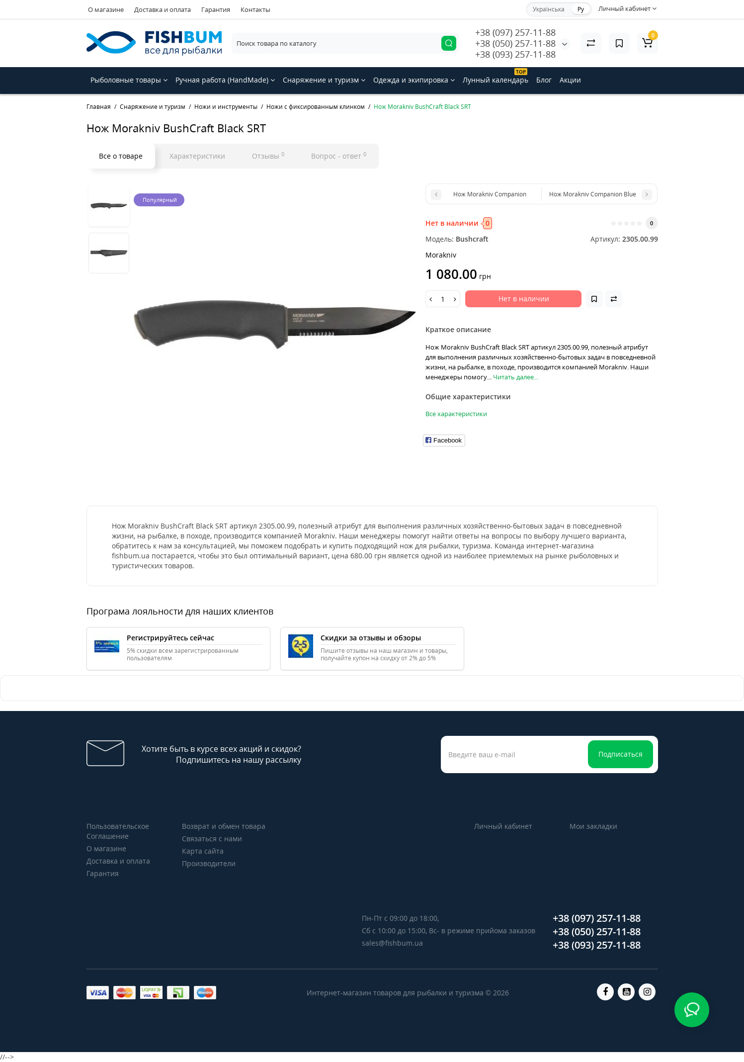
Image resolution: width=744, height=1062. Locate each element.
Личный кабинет (503, 826)
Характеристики (197, 156)
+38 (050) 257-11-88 (515, 43)
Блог (544, 80)
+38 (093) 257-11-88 (515, 54)
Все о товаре (121, 156)
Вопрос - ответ (338, 156)
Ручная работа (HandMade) (225, 80)
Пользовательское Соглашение (117, 831)
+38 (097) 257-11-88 (515, 32)
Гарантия (215, 9)
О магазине (106, 9)
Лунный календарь (495, 76)
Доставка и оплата (162, 9)
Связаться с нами (212, 838)
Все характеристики (456, 413)
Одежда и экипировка (414, 80)
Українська (549, 9)
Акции (570, 80)
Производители (209, 863)
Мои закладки (593, 826)
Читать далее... (515, 376)
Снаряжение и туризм (324, 80)
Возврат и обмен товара (223, 826)
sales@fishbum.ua (392, 943)
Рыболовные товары (128, 80)
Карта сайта (203, 851)
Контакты (255, 9)
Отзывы (268, 156)
